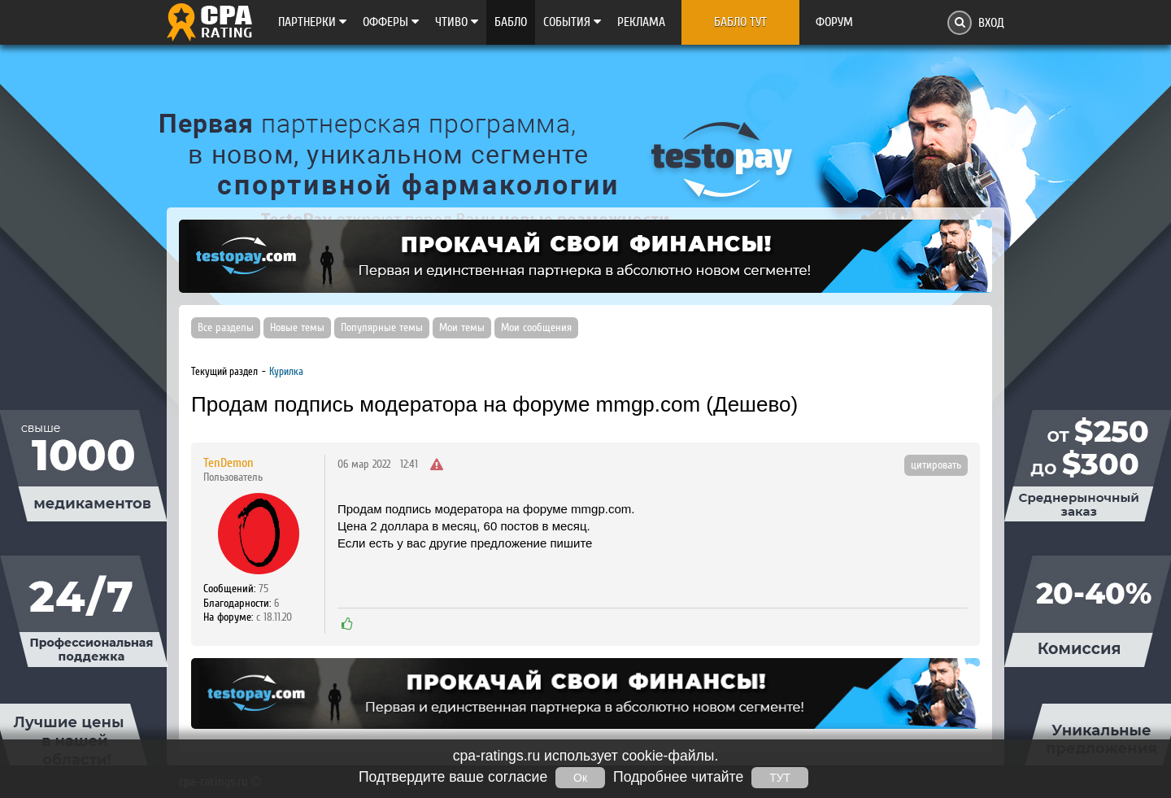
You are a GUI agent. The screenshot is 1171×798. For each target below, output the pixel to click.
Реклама (641, 22)
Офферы (391, 22)
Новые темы (297, 327)
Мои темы (462, 327)
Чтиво (456, 22)
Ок (580, 777)
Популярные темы (382, 327)
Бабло (510, 22)
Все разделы (226, 327)
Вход (991, 22)
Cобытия (572, 22)
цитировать (936, 465)
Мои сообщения (536, 327)
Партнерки (312, 22)
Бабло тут (740, 22)
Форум (834, 22)
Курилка (286, 371)
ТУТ (779, 777)
